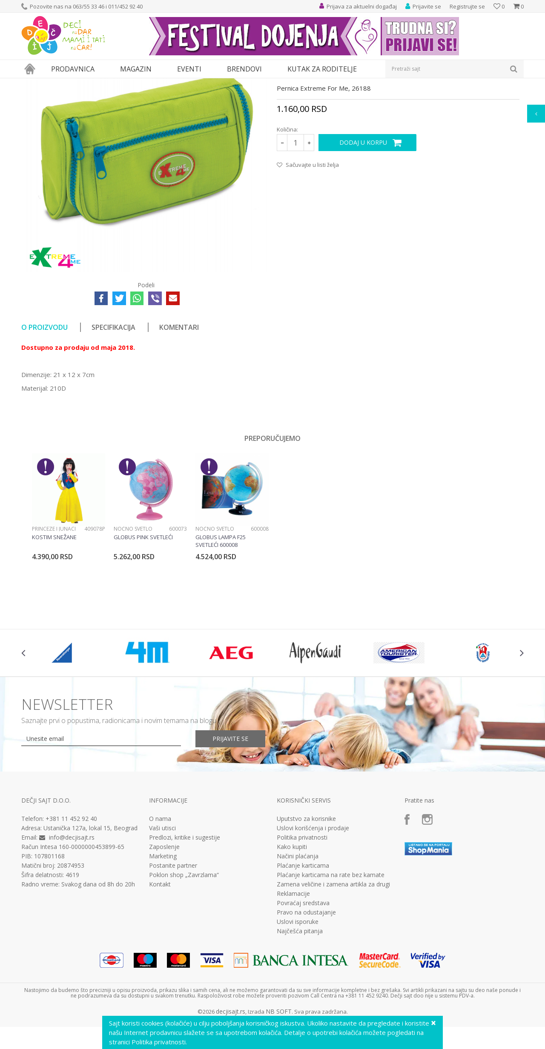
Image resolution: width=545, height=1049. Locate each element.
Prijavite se (230, 817)
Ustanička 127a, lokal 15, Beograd (90, 906)
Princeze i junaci (54, 607)
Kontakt (160, 962)
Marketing (163, 934)
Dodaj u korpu (363, 221)
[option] (68, 603)
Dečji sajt (32, 83)
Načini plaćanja (297, 934)
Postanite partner (173, 943)
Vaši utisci (162, 906)
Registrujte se (467, 6)
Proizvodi (60, 83)
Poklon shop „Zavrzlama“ (184, 953)
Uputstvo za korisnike (306, 897)
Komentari (179, 405)
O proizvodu (44, 405)
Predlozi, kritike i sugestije (184, 915)
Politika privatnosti (302, 915)
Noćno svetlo (133, 607)
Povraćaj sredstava (303, 981)
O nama (160, 897)
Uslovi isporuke (297, 1000)
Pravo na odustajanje (306, 990)
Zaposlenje (164, 925)
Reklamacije (293, 972)
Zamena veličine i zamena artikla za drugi (333, 962)
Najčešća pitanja (300, 1009)
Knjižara (87, 83)
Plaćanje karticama (303, 943)
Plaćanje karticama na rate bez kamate (330, 953)
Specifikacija (113, 405)
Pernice (112, 83)
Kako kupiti (292, 925)
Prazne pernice (145, 83)
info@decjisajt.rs (72, 916)
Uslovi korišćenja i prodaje (313, 906)
